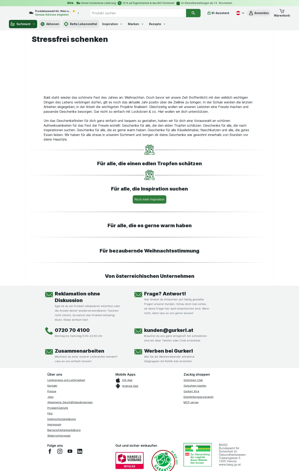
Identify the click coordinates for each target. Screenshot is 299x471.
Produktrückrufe (57, 442)
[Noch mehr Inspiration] (149, 234)
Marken (136, 24)
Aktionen (49, 24)
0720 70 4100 (72, 365)
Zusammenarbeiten (79, 385)
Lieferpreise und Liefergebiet (66, 414)
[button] (259, 13)
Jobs (50, 431)
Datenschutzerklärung (61, 453)
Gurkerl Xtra (191, 425)
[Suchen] (193, 13)
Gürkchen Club (193, 414)
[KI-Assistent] (218, 13)
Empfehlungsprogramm (198, 431)
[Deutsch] (239, 13)
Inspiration (112, 24)
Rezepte (157, 24)
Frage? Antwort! (165, 328)
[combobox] (142, 13)
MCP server (191, 436)
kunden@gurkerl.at (168, 365)
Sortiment (23, 24)
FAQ (50, 447)
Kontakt (52, 420)
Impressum (54, 458)
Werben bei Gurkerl (168, 385)
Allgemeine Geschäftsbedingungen (70, 436)
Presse (51, 425)
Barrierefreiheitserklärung (64, 464)
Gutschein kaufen (195, 420)
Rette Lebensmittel (80, 24)
